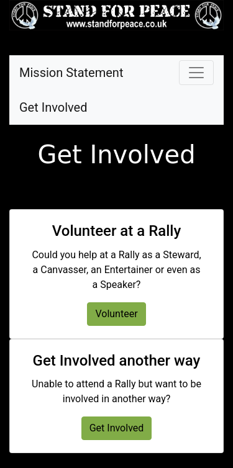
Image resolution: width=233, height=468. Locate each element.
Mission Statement (71, 72)
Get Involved (53, 107)
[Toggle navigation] (196, 72)
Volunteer (116, 314)
